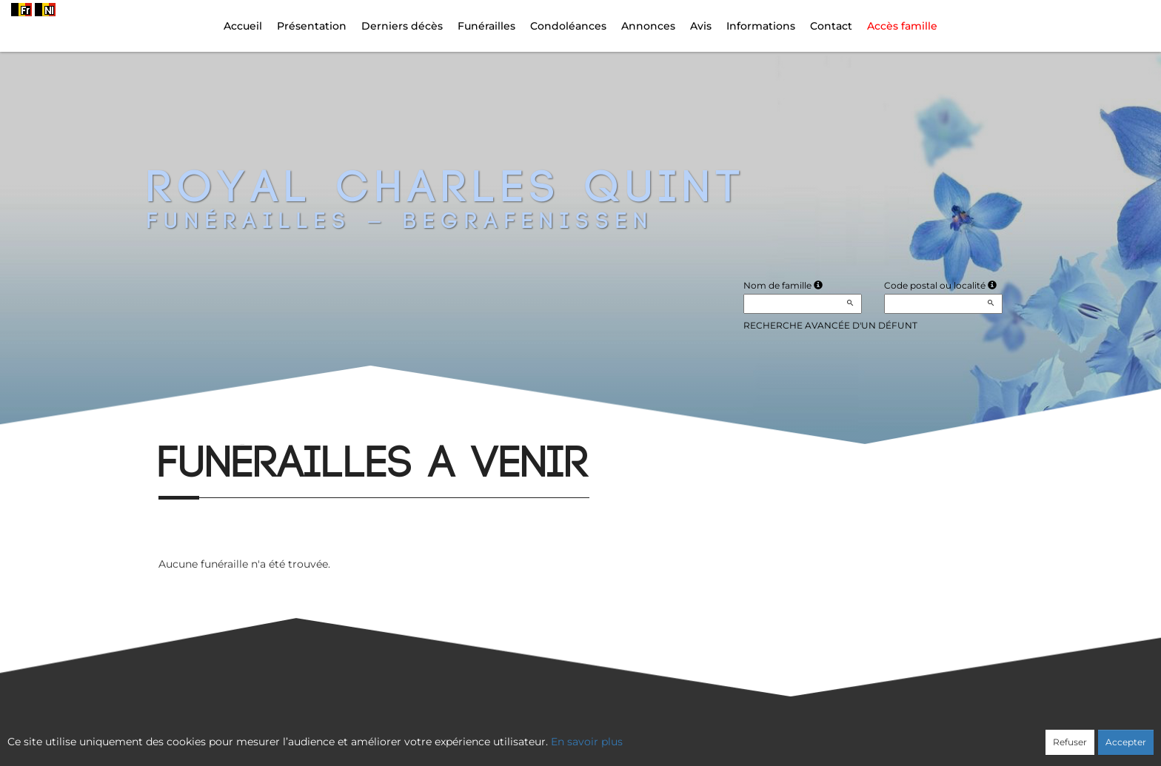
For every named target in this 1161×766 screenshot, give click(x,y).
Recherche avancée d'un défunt (830, 325)
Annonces (648, 26)
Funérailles (486, 26)
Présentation (312, 26)
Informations (760, 26)
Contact (831, 26)
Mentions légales (714, 734)
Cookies (640, 734)
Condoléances (568, 26)
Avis (701, 26)
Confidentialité (573, 734)
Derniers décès (402, 26)
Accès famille (902, 26)
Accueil (243, 26)
